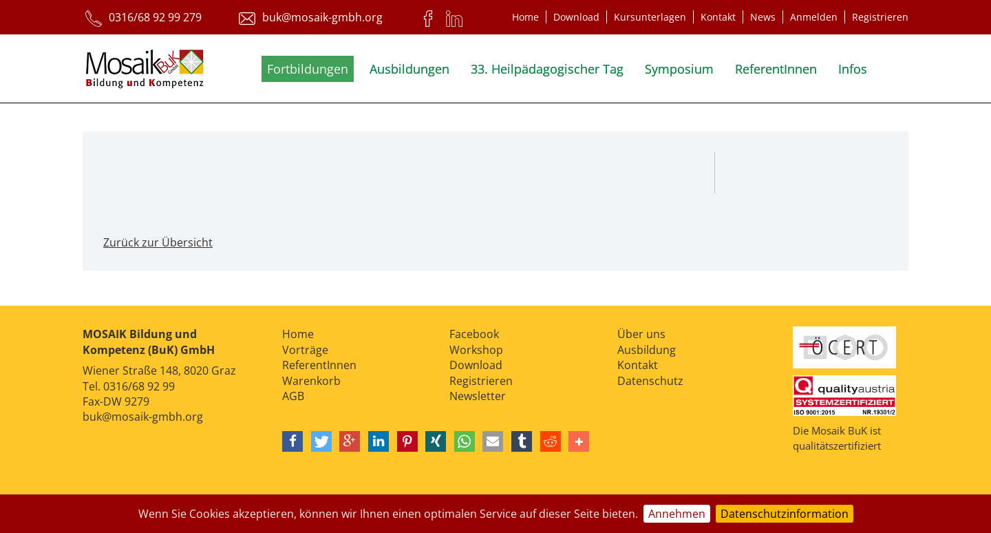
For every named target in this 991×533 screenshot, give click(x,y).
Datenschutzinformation (785, 513)
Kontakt (718, 16)
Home (525, 16)
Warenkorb (311, 380)
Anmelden (814, 16)
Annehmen (676, 513)
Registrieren (880, 16)
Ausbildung (646, 349)
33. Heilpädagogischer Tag (547, 68)
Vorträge (305, 349)
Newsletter (477, 396)
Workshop (476, 349)
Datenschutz (650, 380)
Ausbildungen (409, 68)
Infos (852, 68)
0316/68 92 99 (139, 386)
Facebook (474, 334)
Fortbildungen (307, 69)
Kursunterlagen (650, 16)
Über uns (641, 334)
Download (576, 16)
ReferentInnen (776, 68)
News (763, 16)
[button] (292, 441)
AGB (293, 396)
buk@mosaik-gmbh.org (143, 416)
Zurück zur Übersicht (158, 242)
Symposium (679, 68)
